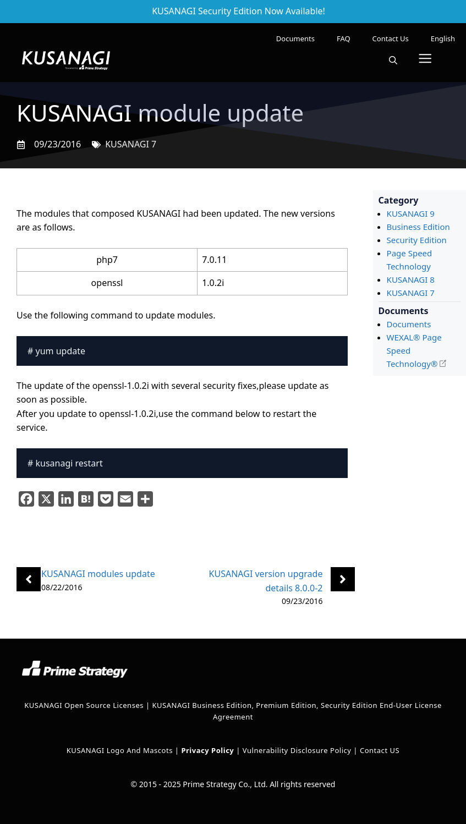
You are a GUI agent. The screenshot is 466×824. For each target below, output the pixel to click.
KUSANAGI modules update (98, 574)
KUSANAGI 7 (130, 144)
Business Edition (418, 226)
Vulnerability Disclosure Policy (297, 750)
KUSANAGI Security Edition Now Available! (238, 11)
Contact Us (390, 38)
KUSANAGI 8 (411, 279)
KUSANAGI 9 (411, 213)
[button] (393, 61)
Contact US (379, 750)
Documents (295, 38)
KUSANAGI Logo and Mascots (121, 750)
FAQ (343, 38)
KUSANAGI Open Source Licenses (84, 705)
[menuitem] (443, 39)
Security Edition (417, 239)
